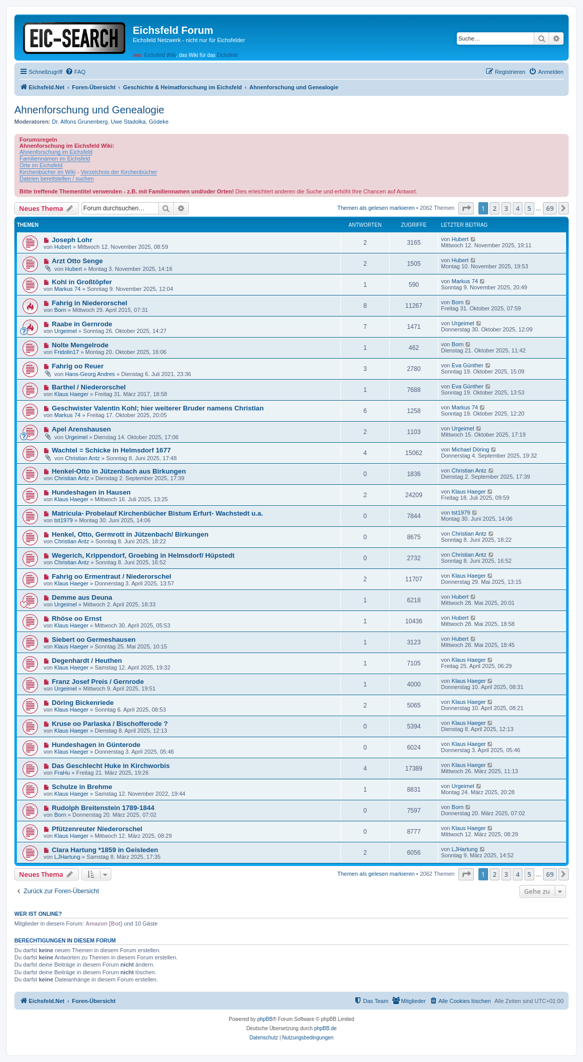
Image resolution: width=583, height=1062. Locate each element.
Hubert (62, 247)
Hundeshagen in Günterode (96, 745)
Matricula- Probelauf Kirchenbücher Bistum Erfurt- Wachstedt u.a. (157, 513)
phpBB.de (325, 1028)
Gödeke (159, 122)
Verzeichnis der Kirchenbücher (119, 172)
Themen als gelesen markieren (376, 208)
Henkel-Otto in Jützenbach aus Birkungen (119, 471)
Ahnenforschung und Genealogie (89, 109)
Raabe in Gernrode (82, 324)
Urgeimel (65, 331)
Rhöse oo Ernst (77, 618)
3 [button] (506, 208)
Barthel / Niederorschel (89, 387)
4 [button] (517, 208)
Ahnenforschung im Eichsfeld (55, 152)
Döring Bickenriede (83, 702)
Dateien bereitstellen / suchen (56, 178)
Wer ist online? (38, 914)
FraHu (62, 773)
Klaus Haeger (71, 394)
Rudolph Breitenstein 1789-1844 (103, 808)
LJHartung (67, 857)
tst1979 (63, 520)
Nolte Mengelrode (80, 345)
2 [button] (494, 208)
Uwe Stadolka (128, 122)
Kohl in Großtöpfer (82, 282)
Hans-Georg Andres (90, 374)
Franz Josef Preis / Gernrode (98, 681)
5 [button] (529, 208)
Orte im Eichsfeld (41, 165)
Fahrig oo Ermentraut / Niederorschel (111, 576)
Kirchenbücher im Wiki (47, 172)
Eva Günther (468, 365)
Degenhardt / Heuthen (87, 660)
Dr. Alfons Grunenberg (80, 122)
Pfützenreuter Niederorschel (97, 829)
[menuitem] (75, 72)
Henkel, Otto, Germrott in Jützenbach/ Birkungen (130, 534)
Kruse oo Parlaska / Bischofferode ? (110, 723)
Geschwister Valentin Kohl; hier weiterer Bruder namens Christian (158, 408)
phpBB (265, 1019)
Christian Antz (82, 458)
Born (60, 310)
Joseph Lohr (72, 240)
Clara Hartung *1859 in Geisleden (105, 850)
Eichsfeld (227, 55)
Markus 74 (67, 289)
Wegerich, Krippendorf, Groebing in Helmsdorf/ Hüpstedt (143, 555)
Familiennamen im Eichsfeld (54, 158)
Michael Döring (470, 449)
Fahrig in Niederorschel (89, 303)
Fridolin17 (66, 352)
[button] (466, 208)
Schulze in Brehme (82, 787)
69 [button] (550, 208)
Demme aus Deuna (82, 597)
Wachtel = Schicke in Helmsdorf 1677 (111, 450)
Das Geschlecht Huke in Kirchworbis (111, 766)
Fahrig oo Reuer (78, 366)
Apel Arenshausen (81, 429)
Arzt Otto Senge (77, 261)
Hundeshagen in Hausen (91, 492)
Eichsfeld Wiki (160, 55)
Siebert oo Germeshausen (93, 639)
